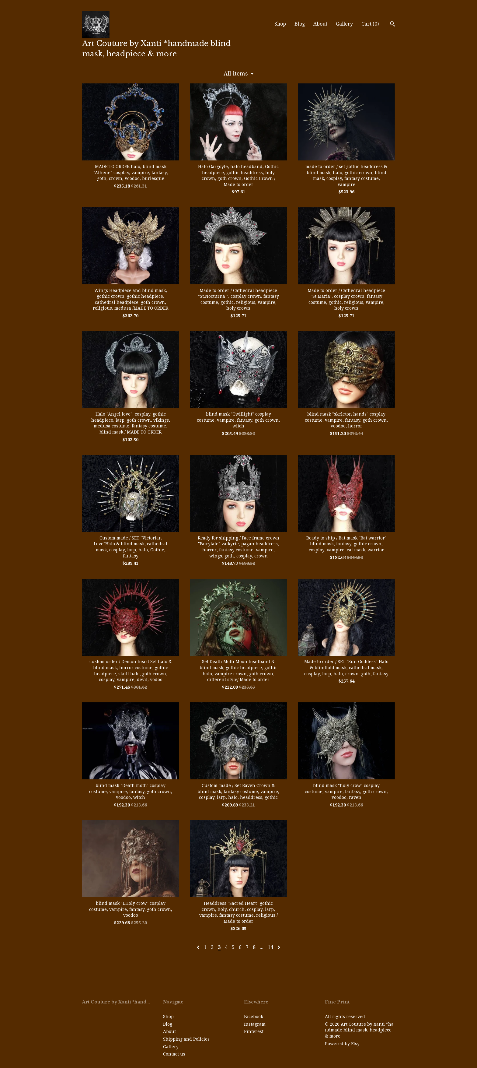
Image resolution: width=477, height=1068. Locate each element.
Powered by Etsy (342, 1043)
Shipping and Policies (186, 1039)
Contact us (174, 1054)
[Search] (392, 24)
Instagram (255, 1024)
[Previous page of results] (199, 947)
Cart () (370, 24)
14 (270, 947)
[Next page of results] (278, 947)
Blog (299, 24)
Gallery (344, 24)
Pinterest (253, 1031)
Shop (280, 24)
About (320, 24)
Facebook (253, 1016)
